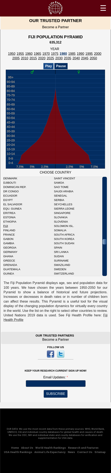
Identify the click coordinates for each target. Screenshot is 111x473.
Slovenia (61, 221)
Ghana (8, 256)
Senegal (60, 195)
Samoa (59, 182)
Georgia (9, 247)
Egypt (8, 200)
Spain (58, 247)
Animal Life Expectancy (50, 452)
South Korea (64, 239)
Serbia (59, 200)
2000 (97, 53)
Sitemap (100, 452)
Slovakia (61, 217)
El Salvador (12, 204)
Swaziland (62, 264)
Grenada (10, 264)
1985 (72, 53)
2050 (93, 58)
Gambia (8, 243)
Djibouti (9, 182)
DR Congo (11, 191)
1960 (29, 53)
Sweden (60, 269)
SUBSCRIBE (55, 394)
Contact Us (84, 452)
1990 (80, 53)
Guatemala (11, 269)
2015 (33, 58)
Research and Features (83, 447)
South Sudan (64, 243)
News (71, 452)
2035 (67, 58)
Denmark (10, 178)
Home (15, 447)
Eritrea (9, 213)
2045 (84, 58)
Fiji (5, 226)
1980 (63, 53)
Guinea (8, 273)
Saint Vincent (64, 178)
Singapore (62, 213)
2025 (50, 58)
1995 (89, 53)
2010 (24, 58)
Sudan (59, 256)
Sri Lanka (61, 252)
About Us (27, 447)
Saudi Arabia (63, 191)
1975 (54, 53)
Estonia (9, 217)
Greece (9, 260)
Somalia (60, 230)
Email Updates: (55, 377)
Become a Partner (55, 27)
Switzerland (64, 273)
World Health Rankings (50, 447)
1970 (46, 53)
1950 (12, 53)
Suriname (61, 260)
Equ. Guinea (12, 208)
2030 (59, 58)
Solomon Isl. (64, 226)
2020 (41, 58)
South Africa (64, 234)
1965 (37, 53)
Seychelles (63, 204)
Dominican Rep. (14, 187)
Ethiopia (9, 221)
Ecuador (10, 195)
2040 (76, 58)
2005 (16, 58)
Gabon (8, 239)
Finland (9, 230)
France (9, 234)
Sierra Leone (64, 208)
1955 (20, 53)
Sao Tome (61, 187)
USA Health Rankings (18, 452)
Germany (10, 252)
